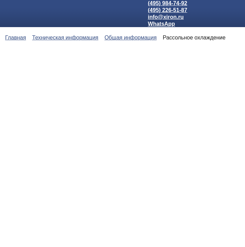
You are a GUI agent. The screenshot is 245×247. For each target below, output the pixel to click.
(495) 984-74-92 (167, 3)
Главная (15, 37)
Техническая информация (65, 37)
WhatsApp (161, 24)
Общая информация (131, 37)
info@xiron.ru (166, 17)
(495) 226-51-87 (167, 10)
